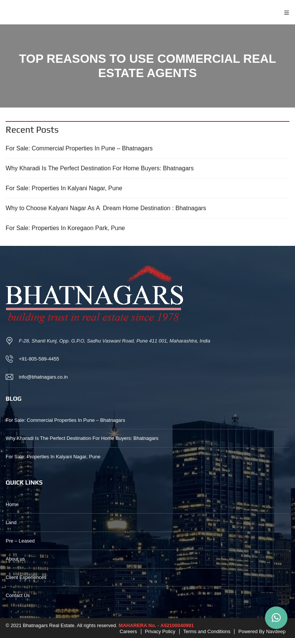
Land (11, 522)
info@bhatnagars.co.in (43, 377)
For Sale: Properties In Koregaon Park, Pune (65, 228)
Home (12, 504)
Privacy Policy (160, 631)
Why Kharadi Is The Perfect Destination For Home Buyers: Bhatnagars (100, 168)
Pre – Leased (20, 541)
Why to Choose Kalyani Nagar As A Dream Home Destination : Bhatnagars (106, 208)
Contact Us (18, 595)
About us (15, 559)
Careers (128, 631)
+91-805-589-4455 (39, 359)
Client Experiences (26, 577)
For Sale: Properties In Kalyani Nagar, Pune (64, 188)
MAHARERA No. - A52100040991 (156, 625)
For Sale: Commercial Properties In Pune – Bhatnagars (79, 148)
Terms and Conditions (207, 631)
